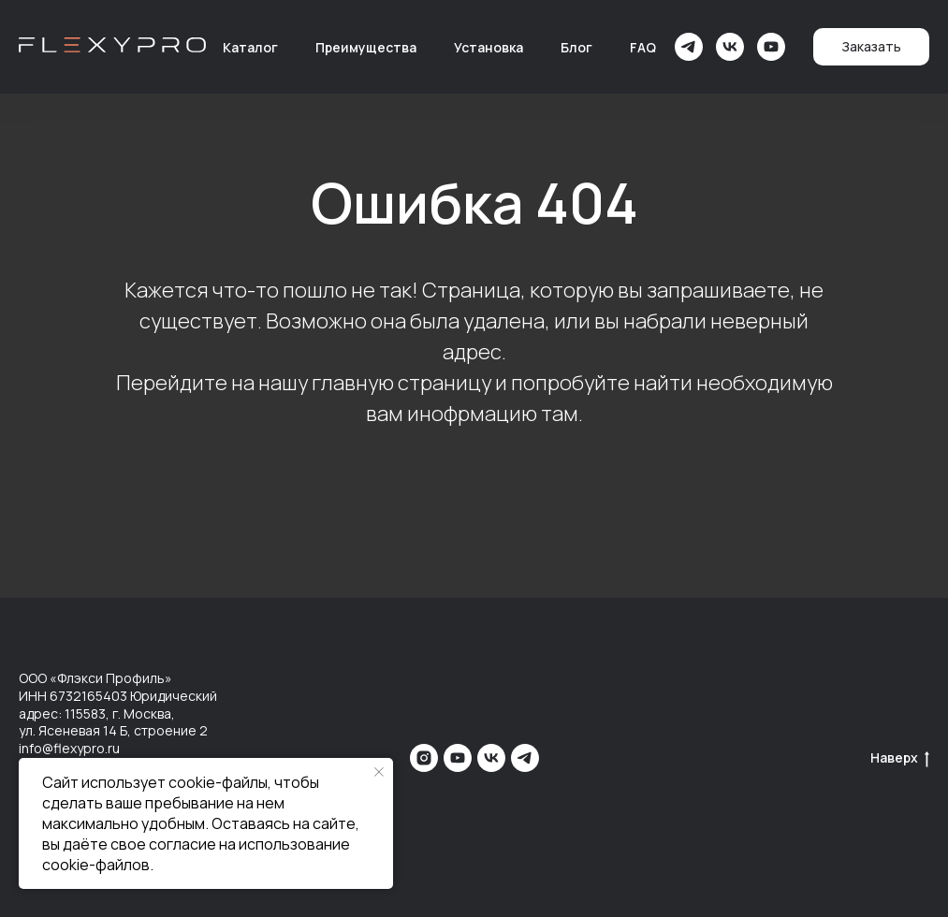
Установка (488, 47)
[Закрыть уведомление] (379, 772)
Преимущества (365, 47)
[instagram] (424, 758)
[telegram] (689, 47)
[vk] (730, 47)
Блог (576, 47)
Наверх (899, 758)
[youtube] (771, 47)
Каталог (250, 47)
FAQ (643, 47)
